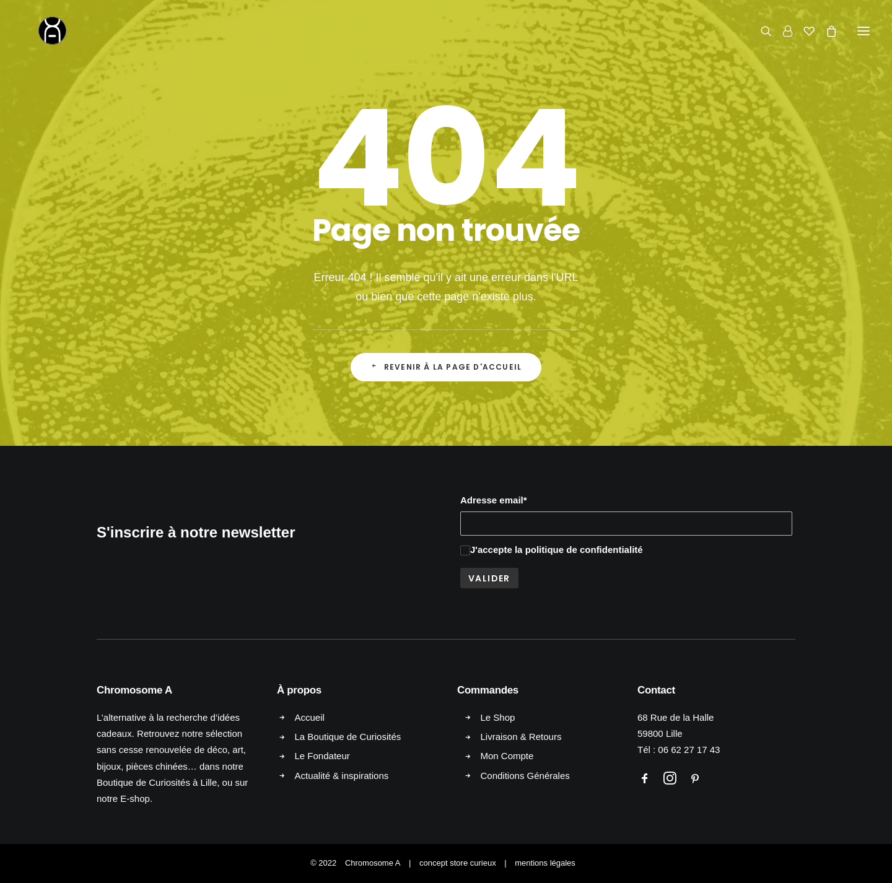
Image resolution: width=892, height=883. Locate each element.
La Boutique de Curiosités (348, 736)
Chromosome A (373, 863)
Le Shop (498, 717)
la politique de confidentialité (579, 549)
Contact (656, 690)
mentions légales (545, 863)
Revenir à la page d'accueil (446, 367)
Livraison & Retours (521, 736)
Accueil (310, 717)
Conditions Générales (525, 775)
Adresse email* (493, 500)
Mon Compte (507, 755)
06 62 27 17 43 (689, 749)
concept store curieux (457, 863)
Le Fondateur (322, 755)
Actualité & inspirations (342, 775)
